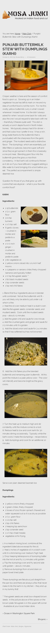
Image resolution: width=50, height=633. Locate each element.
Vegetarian (27, 626)
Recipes (21, 626)
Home (17, 33)
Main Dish (26, 33)
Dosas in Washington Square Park (19, 613)
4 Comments (31, 57)
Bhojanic (42, 619)
